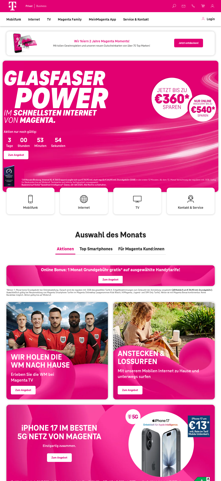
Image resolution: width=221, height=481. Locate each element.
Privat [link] (29, 6)
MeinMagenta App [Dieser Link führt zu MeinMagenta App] (102, 19)
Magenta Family (70, 19)
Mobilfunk (13, 19)
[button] (12, 6)
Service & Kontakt (136, 19)
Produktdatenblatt (202, 477)
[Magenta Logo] (12, 6)
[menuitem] (14, 19)
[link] (184, 6)
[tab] (65, 237)
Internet (34, 19)
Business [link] (41, 6)
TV (49, 19)
